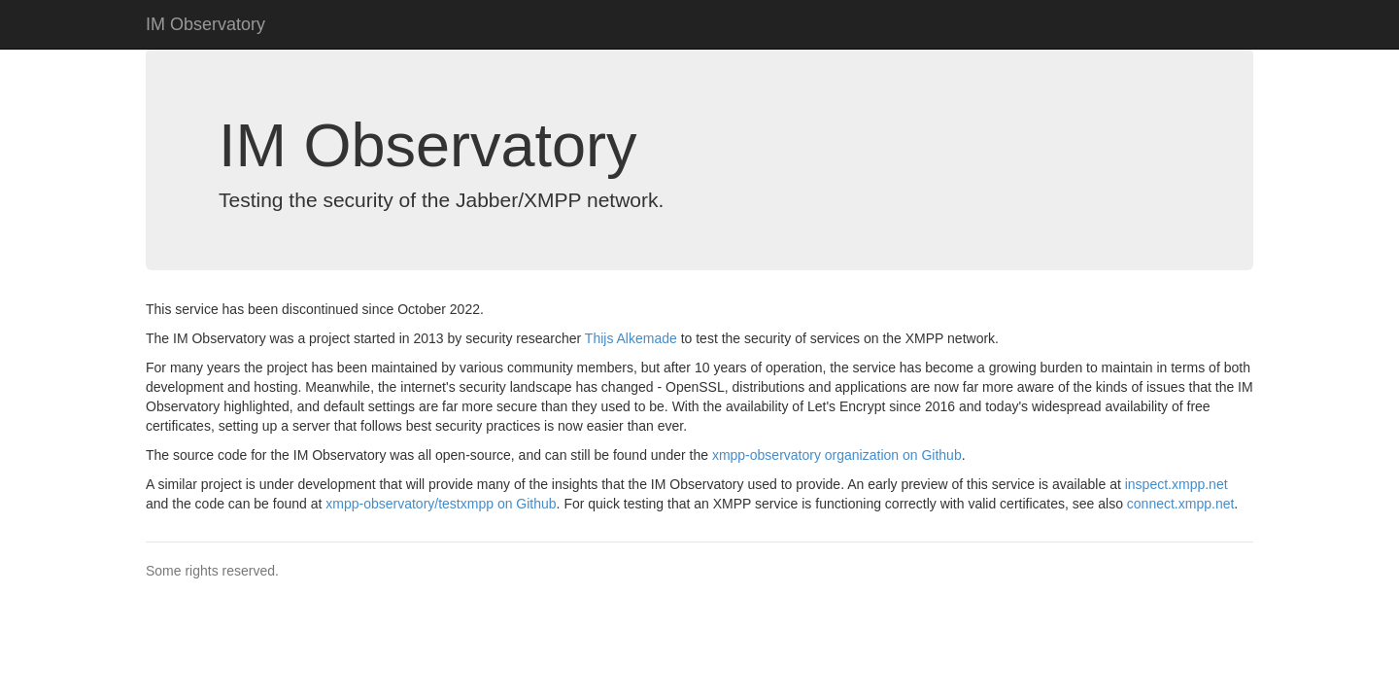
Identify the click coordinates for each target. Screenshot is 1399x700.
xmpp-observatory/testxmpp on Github (440, 503)
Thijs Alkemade (631, 338)
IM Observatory (205, 24)
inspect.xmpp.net (1176, 484)
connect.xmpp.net (1181, 503)
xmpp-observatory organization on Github (837, 455)
